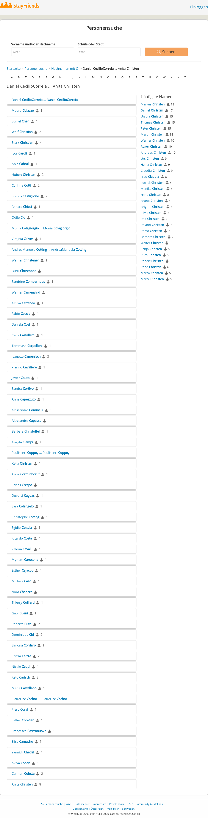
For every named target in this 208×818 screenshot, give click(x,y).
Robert (152, 261)
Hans (151, 195)
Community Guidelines (149, 804)
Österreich (97, 808)
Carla (23, 335)
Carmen (23, 773)
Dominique (23, 634)
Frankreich (112, 808)
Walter (152, 243)
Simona (24, 645)
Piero (20, 709)
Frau (150, 177)
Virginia (22, 239)
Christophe (25, 517)
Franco (25, 196)
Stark (22, 142)
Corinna (21, 185)
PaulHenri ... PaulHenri (40, 452)
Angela (22, 442)
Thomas (153, 122)
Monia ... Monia (41, 228)
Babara (22, 206)
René (151, 267)
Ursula (152, 116)
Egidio (22, 527)
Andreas (153, 152)
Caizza (21, 656)
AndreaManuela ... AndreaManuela (49, 249)
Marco (152, 273)
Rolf (150, 219)
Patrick (152, 183)
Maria (24, 688)
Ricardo (22, 538)
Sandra (23, 388)
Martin (152, 134)
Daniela (21, 324)
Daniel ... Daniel (45, 99)
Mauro (23, 110)
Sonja (151, 249)
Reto (21, 677)
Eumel (20, 121)
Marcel (152, 279)
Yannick (23, 752)
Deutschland (80, 808)
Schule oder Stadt (90, 44)
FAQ (130, 804)
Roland (152, 225)
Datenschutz (82, 804)
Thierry (23, 602)
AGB (69, 804)
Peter (151, 128)
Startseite (13, 68)
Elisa (22, 741)
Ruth (151, 255)
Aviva (21, 763)
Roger (151, 146)
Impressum (99, 804)
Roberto (21, 624)
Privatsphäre (117, 804)
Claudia (153, 171)
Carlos (22, 485)
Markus (153, 104)
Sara (23, 506)
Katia (22, 463)
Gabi (20, 613)
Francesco (29, 731)
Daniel (152, 110)
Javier (21, 378)
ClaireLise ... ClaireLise (39, 699)
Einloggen (199, 6)
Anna (24, 399)
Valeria (22, 549)
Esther (22, 570)
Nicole (21, 666)
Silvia (151, 213)
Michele (21, 581)
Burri (24, 271)
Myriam (25, 559)
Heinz (151, 164)
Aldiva (23, 303)
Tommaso (27, 345)
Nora (22, 592)
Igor (19, 153)
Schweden (128, 808)
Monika (152, 189)
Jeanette (26, 356)
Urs (150, 158)
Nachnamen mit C (64, 68)
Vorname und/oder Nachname (33, 44)
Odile (18, 217)
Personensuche (36, 68)
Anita (22, 784)
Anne (25, 474)
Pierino (24, 367)
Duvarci (23, 495)
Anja (20, 164)
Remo (151, 231)
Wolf (22, 132)
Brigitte (152, 207)
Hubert (23, 174)
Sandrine (28, 281)
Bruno (152, 201)
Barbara (26, 431)
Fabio (21, 313)
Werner (25, 260)
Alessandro (27, 410)
